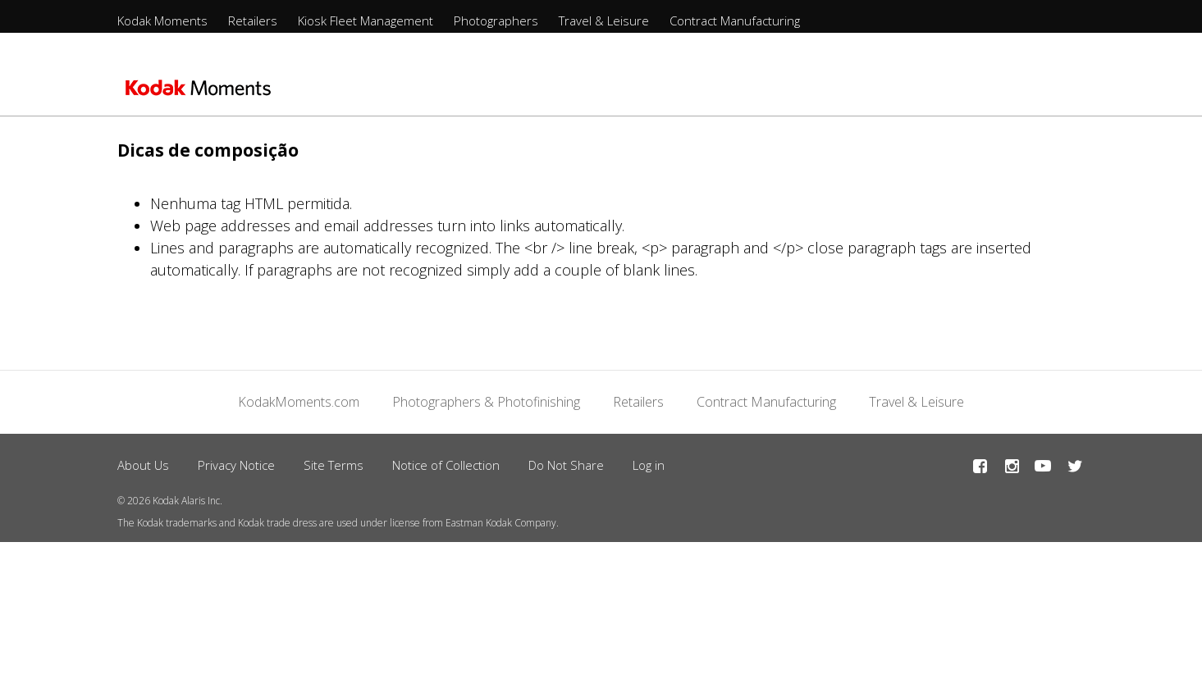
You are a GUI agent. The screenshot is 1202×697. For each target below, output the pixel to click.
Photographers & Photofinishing (486, 402)
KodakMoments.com (298, 402)
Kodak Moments (162, 20)
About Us (143, 465)
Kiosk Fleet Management (365, 20)
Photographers (496, 20)
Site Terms (333, 465)
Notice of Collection (446, 465)
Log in (649, 465)
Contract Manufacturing (735, 20)
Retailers (252, 20)
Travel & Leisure (604, 20)
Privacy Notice (236, 465)
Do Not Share (566, 465)
